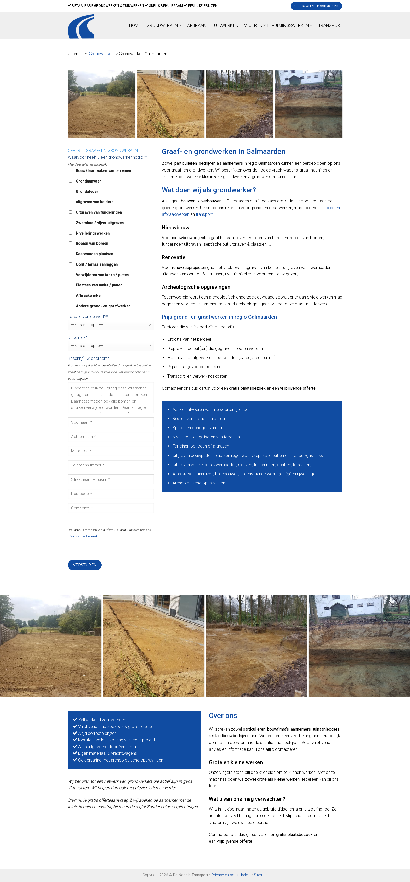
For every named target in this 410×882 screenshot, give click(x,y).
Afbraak (196, 25)
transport (204, 214)
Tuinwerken (225, 25)
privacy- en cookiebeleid (82, 536)
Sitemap (260, 875)
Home (135, 25)
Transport (330, 25)
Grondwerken (164, 25)
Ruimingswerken (292, 25)
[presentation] (107, 549)
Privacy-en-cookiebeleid (231, 875)
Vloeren (255, 25)
